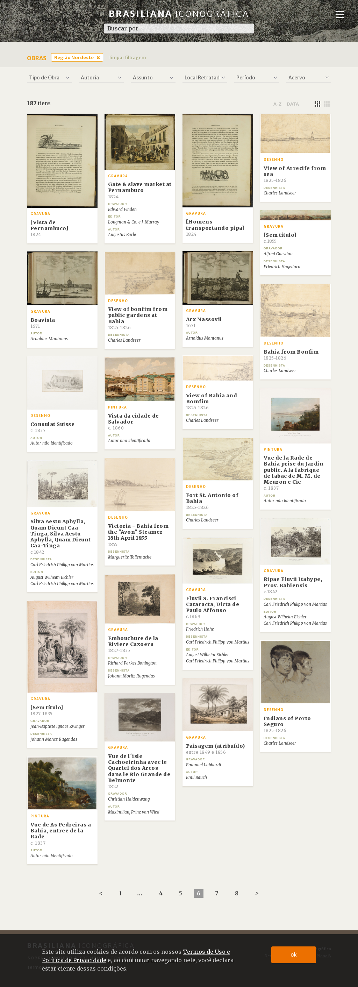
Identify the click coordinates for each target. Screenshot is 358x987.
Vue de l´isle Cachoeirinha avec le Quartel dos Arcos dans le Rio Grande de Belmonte (139, 771)
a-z (277, 104)
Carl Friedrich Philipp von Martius (62, 564)
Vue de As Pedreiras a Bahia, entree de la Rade (60, 834)
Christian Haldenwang (129, 799)
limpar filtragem (127, 57)
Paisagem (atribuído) (215, 749)
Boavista (42, 323)
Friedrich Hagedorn (282, 266)
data (293, 104)
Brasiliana (179, 13)
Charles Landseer (280, 193)
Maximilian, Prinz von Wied (133, 812)
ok (294, 955)
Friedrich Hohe (200, 629)
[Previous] (101, 893)
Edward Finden (122, 209)
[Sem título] (280, 238)
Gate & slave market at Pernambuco (140, 190)
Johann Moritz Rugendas (131, 676)
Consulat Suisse (52, 427)
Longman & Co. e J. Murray (133, 222)
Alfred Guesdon (278, 253)
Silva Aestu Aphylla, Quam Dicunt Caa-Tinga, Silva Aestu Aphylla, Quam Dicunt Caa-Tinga (60, 536)
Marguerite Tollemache (129, 557)
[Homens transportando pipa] (215, 228)
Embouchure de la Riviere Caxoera (133, 644)
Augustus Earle (122, 234)
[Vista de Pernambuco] (49, 228)
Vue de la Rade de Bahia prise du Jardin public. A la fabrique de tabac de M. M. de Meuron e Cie (294, 473)
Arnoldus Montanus (204, 338)
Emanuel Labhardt (203, 764)
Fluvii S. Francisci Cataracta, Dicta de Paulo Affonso (212, 607)
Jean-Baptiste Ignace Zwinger (57, 726)
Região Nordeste (74, 57)
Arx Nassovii (204, 322)
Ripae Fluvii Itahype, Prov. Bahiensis (293, 585)
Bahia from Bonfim (291, 355)
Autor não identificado (51, 443)
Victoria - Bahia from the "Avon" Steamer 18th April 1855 (138, 535)
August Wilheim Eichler (51, 577)
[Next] (257, 893)
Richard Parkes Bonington (132, 663)
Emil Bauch (196, 777)
